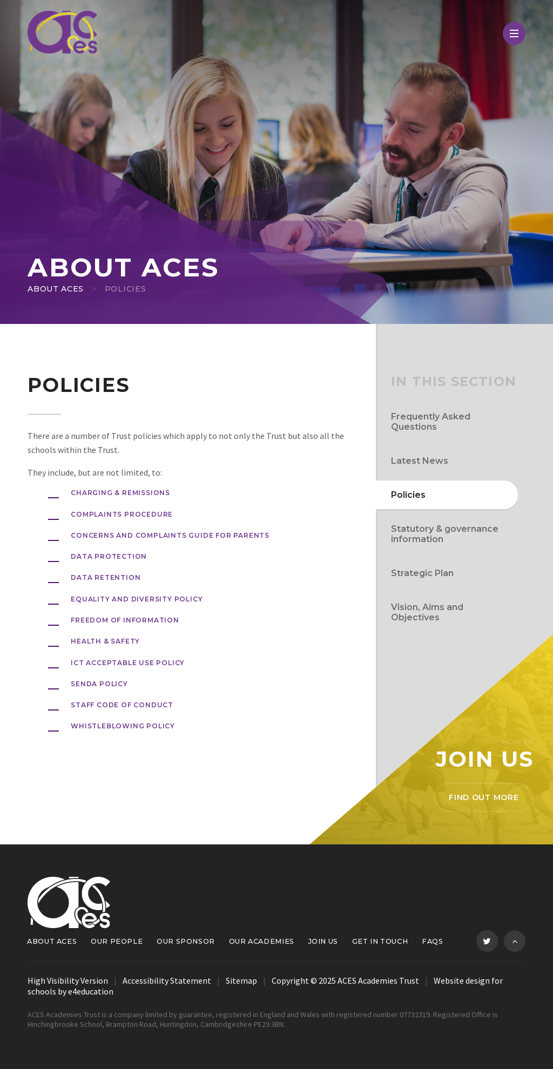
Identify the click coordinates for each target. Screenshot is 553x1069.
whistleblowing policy (123, 726)
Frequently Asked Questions (430, 421)
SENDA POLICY (99, 684)
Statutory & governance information (444, 534)
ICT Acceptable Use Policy (128, 663)
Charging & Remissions (120, 493)
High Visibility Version (68, 980)
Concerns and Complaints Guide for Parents (170, 535)
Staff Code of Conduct (122, 705)
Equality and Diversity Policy (137, 599)
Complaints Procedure (122, 514)
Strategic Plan (422, 573)
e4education (90, 991)
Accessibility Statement (167, 980)
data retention (105, 577)
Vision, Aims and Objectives (427, 612)
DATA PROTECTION (109, 556)
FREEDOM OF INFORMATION (125, 620)
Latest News (419, 461)
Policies (125, 289)
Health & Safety (105, 641)
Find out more (483, 797)
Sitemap (241, 980)
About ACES (56, 289)
